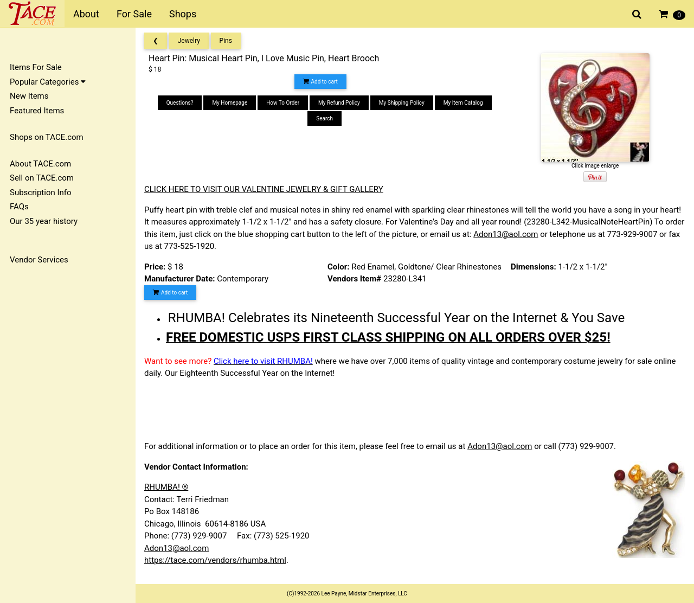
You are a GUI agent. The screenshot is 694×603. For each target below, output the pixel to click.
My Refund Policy (339, 103)
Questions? (180, 103)
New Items (29, 96)
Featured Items (37, 111)
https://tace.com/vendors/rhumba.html (215, 560)
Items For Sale (36, 67)
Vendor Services (39, 260)
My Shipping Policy (402, 103)
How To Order (282, 103)
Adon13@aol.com (505, 234)
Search (324, 118)
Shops (182, 14)
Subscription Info (41, 192)
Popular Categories (48, 82)
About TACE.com (40, 164)
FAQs (19, 206)
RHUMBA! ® (166, 487)
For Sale (134, 14)
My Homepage (229, 103)
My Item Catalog (463, 103)
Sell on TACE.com (42, 178)
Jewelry (189, 40)
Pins (226, 40)
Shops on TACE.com (46, 137)
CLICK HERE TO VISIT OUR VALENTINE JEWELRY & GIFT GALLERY (263, 189)
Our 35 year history (44, 221)
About (86, 14)
